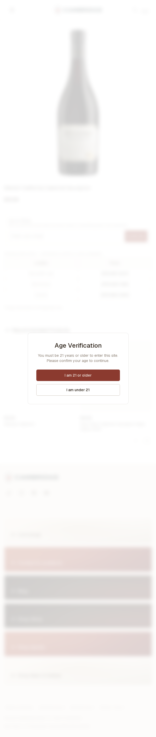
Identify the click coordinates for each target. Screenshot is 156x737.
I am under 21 (78, 390)
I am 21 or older (78, 375)
